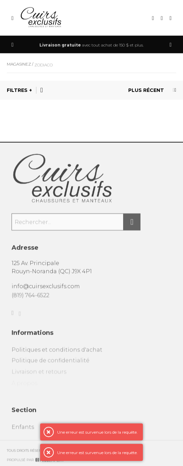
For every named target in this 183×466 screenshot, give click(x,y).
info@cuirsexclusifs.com (46, 289)
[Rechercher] (131, 225)
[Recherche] (153, 18)
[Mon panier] (162, 18)
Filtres (17, 90)
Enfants (23, 432)
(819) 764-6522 (30, 299)
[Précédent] (13, 45)
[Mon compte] (171, 18)
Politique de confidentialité (50, 366)
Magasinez (19, 66)
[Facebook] (13, 317)
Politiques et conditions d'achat (57, 354)
